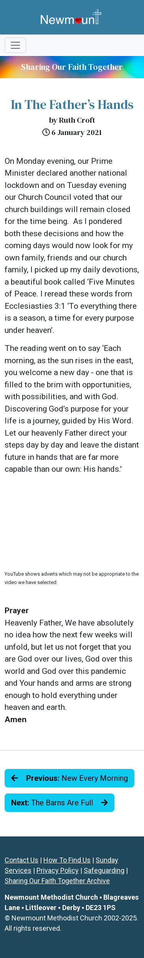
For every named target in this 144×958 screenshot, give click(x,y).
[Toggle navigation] (15, 45)
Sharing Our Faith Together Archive (57, 881)
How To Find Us (67, 860)
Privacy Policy (57, 870)
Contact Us (21, 860)
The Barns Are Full (59, 802)
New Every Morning (69, 778)
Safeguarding (104, 870)
